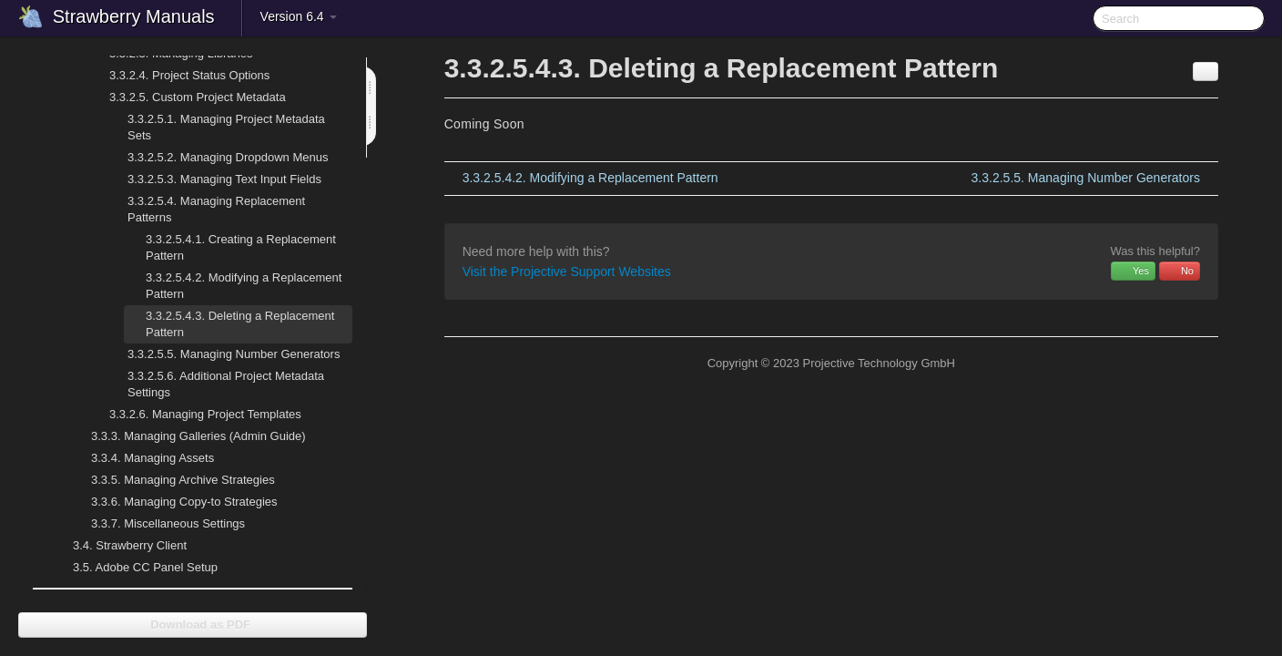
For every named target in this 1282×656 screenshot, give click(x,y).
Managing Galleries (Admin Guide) (187, 436)
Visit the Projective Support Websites (567, 271)
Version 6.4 (298, 16)
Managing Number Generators (223, 354)
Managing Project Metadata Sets (215, 125)
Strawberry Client (119, 546)
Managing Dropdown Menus (217, 158)
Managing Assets (141, 458)
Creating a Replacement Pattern (241, 247)
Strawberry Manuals (134, 16)
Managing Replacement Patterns (205, 207)
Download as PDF (192, 624)
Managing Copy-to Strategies (173, 502)
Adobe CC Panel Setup (134, 568)
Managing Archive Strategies (172, 480)
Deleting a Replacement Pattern (240, 324)
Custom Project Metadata (186, 97)
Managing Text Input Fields (213, 179)
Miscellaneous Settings (157, 524)
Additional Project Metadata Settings (215, 382)
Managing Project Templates (194, 414)
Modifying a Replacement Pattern (243, 286)
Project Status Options (178, 76)
